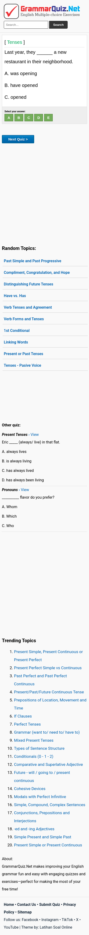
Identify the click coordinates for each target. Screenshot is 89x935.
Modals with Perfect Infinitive (40, 796)
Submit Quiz (49, 904)
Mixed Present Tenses (33, 740)
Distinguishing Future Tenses (28, 284)
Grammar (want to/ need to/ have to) (47, 732)
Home (9, 904)
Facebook (30, 919)
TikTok (67, 919)
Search (58, 25)
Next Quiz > (18, 139)
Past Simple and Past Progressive (32, 261)
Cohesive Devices (30, 788)
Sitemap (25, 912)
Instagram (49, 919)
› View (33, 434)
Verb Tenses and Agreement (28, 307)
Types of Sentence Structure (39, 748)
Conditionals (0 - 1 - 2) (33, 756)
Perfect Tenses (27, 724)
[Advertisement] (44, 193)
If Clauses (23, 716)
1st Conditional (17, 330)
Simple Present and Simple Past (42, 837)
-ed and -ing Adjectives (34, 829)
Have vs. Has (15, 296)
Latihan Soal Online (56, 927)
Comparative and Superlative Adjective (48, 764)
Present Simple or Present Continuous (48, 845)
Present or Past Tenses (23, 354)
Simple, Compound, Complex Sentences (49, 804)
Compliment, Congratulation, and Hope (37, 272)
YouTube (11, 927)
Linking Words (16, 342)
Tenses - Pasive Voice (22, 365)
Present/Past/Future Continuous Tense (49, 692)
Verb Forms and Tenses (24, 319)
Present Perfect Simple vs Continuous (48, 667)
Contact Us (26, 904)
